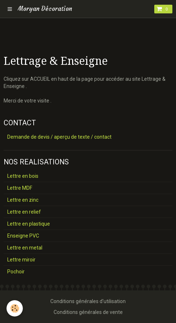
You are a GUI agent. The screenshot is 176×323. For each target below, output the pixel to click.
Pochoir (16, 271)
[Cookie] (15, 308)
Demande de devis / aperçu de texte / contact (59, 137)
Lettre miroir (21, 260)
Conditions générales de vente (88, 312)
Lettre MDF (19, 188)
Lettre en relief (24, 212)
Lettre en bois (22, 176)
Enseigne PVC (23, 236)
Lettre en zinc (22, 200)
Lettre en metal (24, 248)
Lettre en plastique (28, 224)
